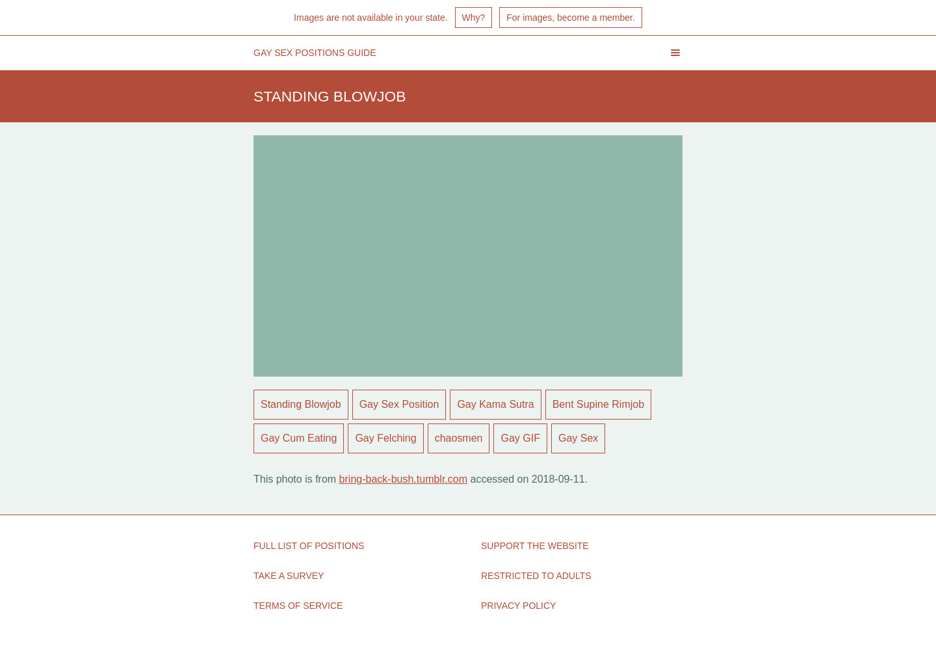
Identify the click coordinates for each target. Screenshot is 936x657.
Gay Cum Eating (299, 438)
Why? (474, 17)
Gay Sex (578, 438)
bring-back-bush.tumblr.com (403, 479)
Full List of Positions (309, 546)
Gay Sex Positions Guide (315, 52)
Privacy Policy (518, 605)
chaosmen (459, 438)
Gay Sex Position (399, 404)
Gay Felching (385, 438)
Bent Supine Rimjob (598, 404)
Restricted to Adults (536, 575)
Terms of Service (298, 605)
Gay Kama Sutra (495, 404)
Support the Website (535, 546)
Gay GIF (520, 438)
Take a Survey (289, 575)
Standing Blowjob (301, 404)
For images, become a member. (570, 17)
